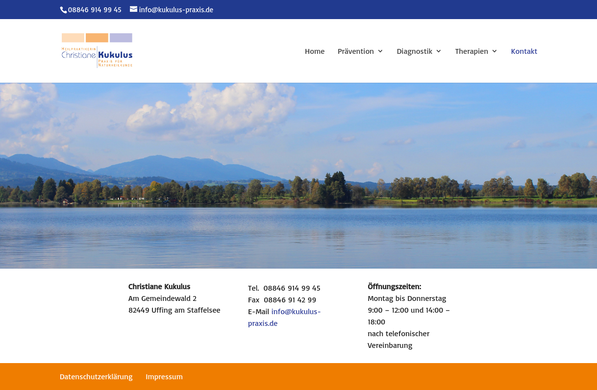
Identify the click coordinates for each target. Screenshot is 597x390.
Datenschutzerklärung (96, 376)
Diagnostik (415, 51)
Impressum (164, 376)
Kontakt (524, 51)
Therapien (471, 51)
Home (314, 51)
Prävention (356, 51)
